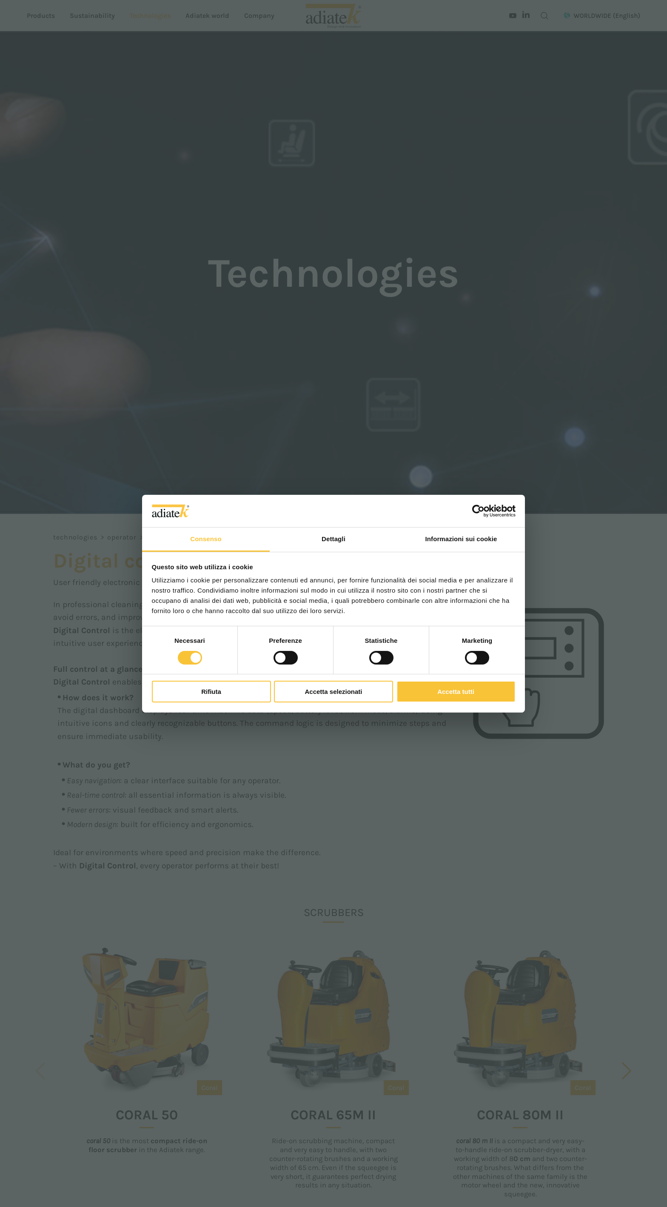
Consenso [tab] (205, 538)
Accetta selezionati (333, 691)
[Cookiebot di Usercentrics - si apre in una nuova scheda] (478, 511)
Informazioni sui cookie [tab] (461, 538)
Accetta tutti (455, 691)
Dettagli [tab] (333, 538)
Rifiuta (211, 691)
